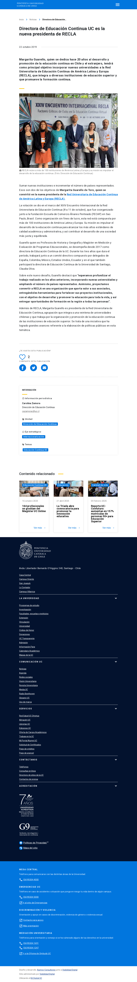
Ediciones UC (25, 728)
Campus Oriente (26, 579)
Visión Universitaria (27, 681)
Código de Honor (26, 630)
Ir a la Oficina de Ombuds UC (37, 953)
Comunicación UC (31, 662)
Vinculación (24, 622)
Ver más (40, 528)
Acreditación (28, 786)
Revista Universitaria (28, 685)
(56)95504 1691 (31, 943)
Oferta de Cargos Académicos (33, 732)
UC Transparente (27, 638)
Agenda (22, 673)
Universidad (24, 626)
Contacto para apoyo (33, 920)
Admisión (23, 643)
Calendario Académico (29, 651)
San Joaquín (25, 583)
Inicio (21, 19)
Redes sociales (26, 677)
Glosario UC (24, 698)
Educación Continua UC (35, 450)
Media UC (23, 689)
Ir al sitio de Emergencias (35, 903)
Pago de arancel (26, 753)
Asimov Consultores (46, 970)
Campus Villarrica (27, 591)
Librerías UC (24, 724)
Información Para (27, 647)
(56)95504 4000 (31, 879)
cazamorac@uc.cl (30, 411)
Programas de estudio (29, 605)
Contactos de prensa (28, 779)
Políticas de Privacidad (33, 843)
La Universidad (29, 598)
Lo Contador (24, 587)
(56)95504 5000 (31, 897)
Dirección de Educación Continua (40, 424)
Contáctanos (28, 760)
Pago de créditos (26, 749)
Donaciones (24, 634)
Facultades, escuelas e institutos (33, 614)
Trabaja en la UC (26, 736)
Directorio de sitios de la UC (31, 775)
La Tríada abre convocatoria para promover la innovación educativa (68, 511)
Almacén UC (24, 720)
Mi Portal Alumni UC (28, 740)
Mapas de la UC (26, 655)
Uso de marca (25, 702)
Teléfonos (23, 767)
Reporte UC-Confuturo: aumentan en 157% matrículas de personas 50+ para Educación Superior (102, 514)
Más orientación (31, 926)
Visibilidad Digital (69, 970)
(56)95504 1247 (31, 948)
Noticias (33, 19)
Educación (63, 485)
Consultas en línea (27, 771)
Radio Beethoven (27, 694)
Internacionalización (33, 437)
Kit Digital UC (36, 978)
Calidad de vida (100, 485)
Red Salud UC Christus (29, 716)
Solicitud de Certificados (30, 745)
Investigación (25, 609)
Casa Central (25, 575)
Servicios (25, 709)
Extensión (23, 618)
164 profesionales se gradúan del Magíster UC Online (34, 508)
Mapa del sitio (28, 848)
